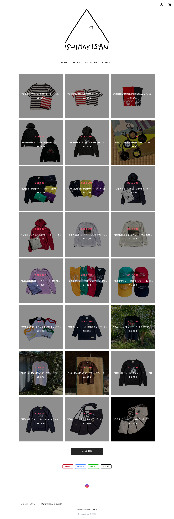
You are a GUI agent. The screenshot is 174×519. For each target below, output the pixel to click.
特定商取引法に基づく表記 (51, 504)
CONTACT (107, 62)
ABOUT (76, 62)
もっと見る (87, 451)
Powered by (87, 514)
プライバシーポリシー (29, 504)
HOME (64, 62)
